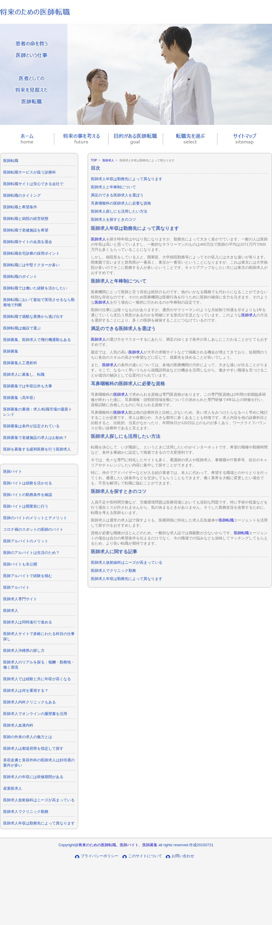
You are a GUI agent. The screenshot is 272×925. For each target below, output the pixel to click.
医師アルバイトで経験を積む (27, 576)
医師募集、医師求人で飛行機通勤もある (37, 339)
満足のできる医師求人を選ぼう (117, 195)
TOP (94, 160)
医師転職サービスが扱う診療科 (29, 172)
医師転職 (10, 160)
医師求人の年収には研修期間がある (33, 777)
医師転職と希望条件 (20, 207)
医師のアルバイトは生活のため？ (31, 552)
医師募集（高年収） (20, 397)
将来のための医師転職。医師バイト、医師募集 (117, 845)
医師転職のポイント (20, 276)
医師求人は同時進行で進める (27, 622)
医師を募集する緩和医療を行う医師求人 (37, 449)
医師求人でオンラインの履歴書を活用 (35, 713)
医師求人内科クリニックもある (29, 702)
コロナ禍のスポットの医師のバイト (33, 529)
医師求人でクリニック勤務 (25, 811)
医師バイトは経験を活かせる (27, 483)
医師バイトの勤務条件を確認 (27, 494)
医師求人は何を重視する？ (25, 690)
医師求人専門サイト (20, 599)
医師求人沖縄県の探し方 (24, 650)
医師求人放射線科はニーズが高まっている (39, 800)
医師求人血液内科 (18, 725)
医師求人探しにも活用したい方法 (119, 211)
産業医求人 (12, 788)
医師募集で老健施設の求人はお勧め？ (35, 437)
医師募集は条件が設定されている (31, 426)
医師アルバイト (16, 587)
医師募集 (10, 351)
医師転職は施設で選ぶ (22, 328)
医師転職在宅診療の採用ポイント (31, 253)
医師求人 (10, 610)
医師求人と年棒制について (113, 187)
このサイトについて (145, 856)
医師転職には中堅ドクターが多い (31, 265)
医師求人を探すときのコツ (113, 219)
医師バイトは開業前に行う (25, 506)
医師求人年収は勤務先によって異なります (39, 823)
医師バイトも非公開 (20, 564)
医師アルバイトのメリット (25, 541)
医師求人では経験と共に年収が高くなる (37, 679)
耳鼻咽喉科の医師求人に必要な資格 (121, 203)
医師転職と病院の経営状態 (25, 218)
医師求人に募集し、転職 (24, 374)
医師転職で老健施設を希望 (25, 230)
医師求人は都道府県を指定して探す (33, 748)
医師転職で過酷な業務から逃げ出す (33, 316)
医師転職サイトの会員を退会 (27, 242)
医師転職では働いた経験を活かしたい (35, 288)
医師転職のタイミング (22, 195)
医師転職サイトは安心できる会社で (33, 184)
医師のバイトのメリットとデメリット (35, 518)
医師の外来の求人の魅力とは (27, 737)
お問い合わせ (183, 856)
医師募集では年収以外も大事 (27, 386)
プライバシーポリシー (99, 856)
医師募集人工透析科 (20, 363)
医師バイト (12, 471)
